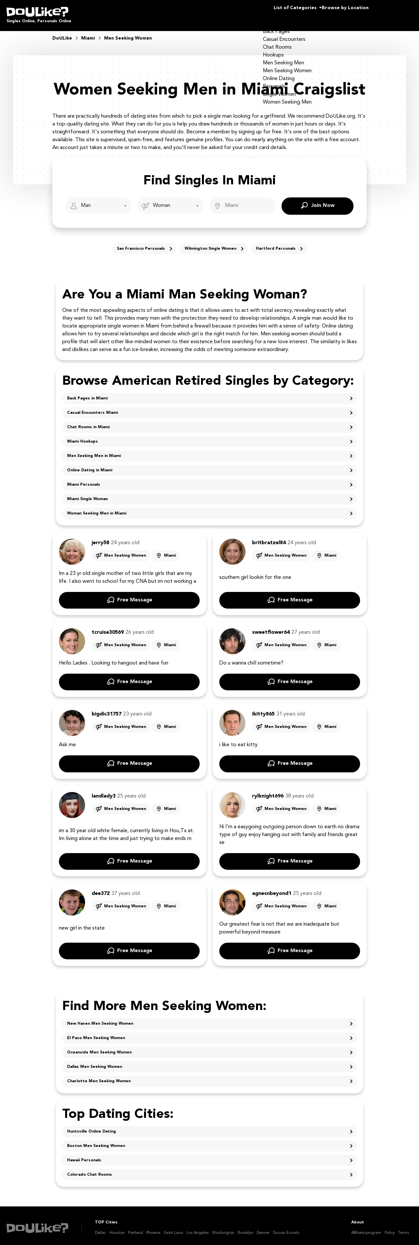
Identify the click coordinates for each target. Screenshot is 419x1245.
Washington (223, 1228)
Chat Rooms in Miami (88, 423)
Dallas (100, 1228)
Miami (170, 551)
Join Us (396, 13)
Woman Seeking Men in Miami (96, 509)
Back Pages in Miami (87, 394)
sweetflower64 (271, 628)
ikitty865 (263, 709)
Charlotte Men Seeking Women (99, 1077)
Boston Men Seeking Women (96, 1141)
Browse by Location (333, 13)
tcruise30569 (108, 628)
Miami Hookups (82, 437)
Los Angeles (198, 1228)
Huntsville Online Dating (91, 1127)
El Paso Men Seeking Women (96, 1033)
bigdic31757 (106, 709)
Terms (403, 1228)
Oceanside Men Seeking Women (99, 1048)
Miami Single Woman (87, 494)
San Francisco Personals (141, 244)
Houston (117, 1228)
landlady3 (104, 791)
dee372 (101, 889)
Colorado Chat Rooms (89, 1170)
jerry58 (100, 538)
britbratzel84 (269, 538)
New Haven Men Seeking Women (100, 1019)
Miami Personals (83, 480)
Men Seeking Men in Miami (94, 451)
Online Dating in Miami (89, 466)
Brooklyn (245, 1228)
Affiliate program (366, 1228)
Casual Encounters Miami (92, 408)
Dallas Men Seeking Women (94, 1062)
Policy (390, 1228)
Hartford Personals (276, 244)
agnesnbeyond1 (271, 889)
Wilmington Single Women (210, 244)
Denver (263, 1228)
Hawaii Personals (84, 1156)
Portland (135, 1228)
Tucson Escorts (286, 1228)
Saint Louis (173, 1228)
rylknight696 (267, 791)
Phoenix (153, 1228)
